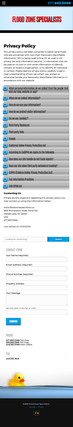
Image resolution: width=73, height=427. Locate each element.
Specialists (36, 20)
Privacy (41, 407)
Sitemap (32, 407)
